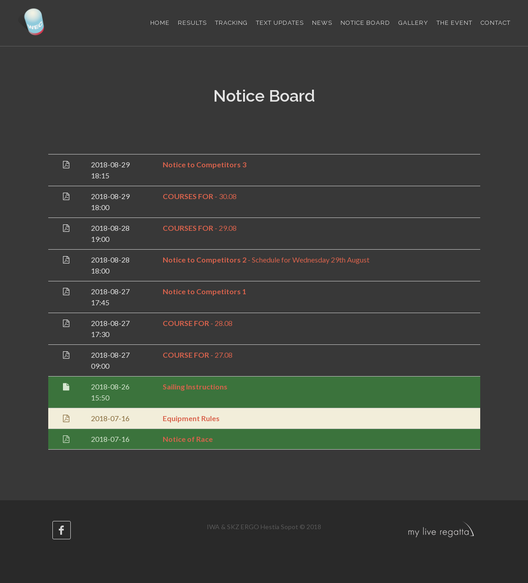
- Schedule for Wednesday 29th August (266, 259)
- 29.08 (200, 227)
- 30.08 (200, 196)
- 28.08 (198, 323)
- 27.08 (198, 354)
